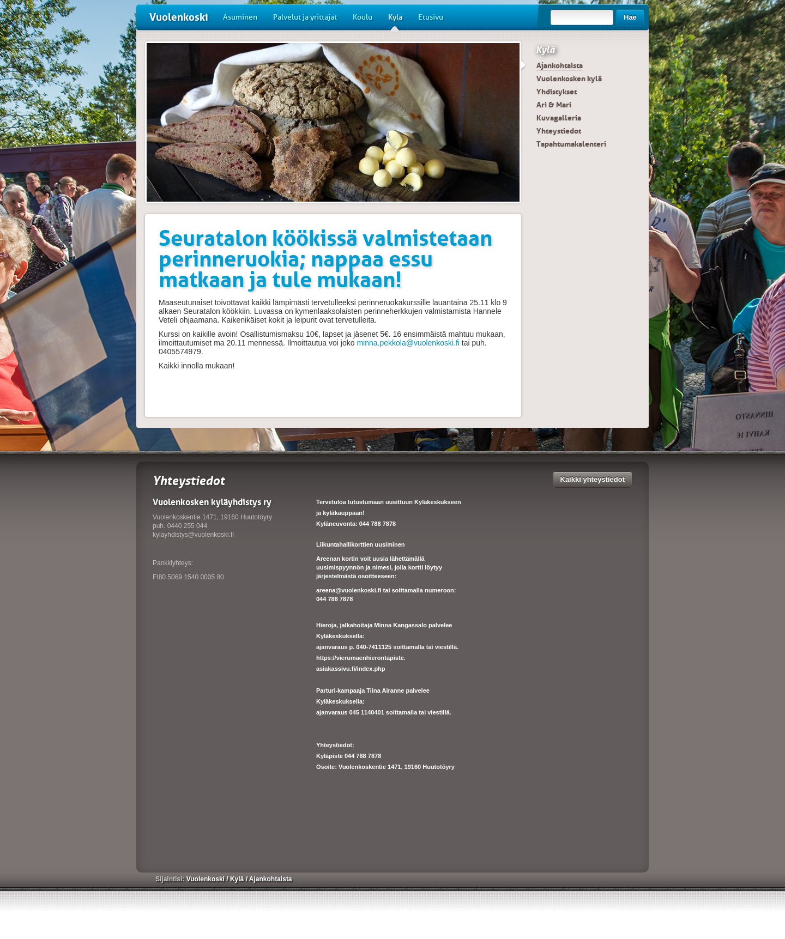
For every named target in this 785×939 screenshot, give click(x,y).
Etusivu (430, 17)
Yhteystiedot (558, 131)
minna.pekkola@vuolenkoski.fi (408, 342)
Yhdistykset (556, 91)
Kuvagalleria (558, 118)
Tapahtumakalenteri (571, 144)
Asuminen (240, 17)
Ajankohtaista (559, 65)
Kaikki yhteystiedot (592, 479)
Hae (630, 17)
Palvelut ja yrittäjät (305, 17)
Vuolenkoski (178, 17)
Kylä (395, 21)
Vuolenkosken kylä (569, 78)
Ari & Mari (553, 105)
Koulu (362, 17)
